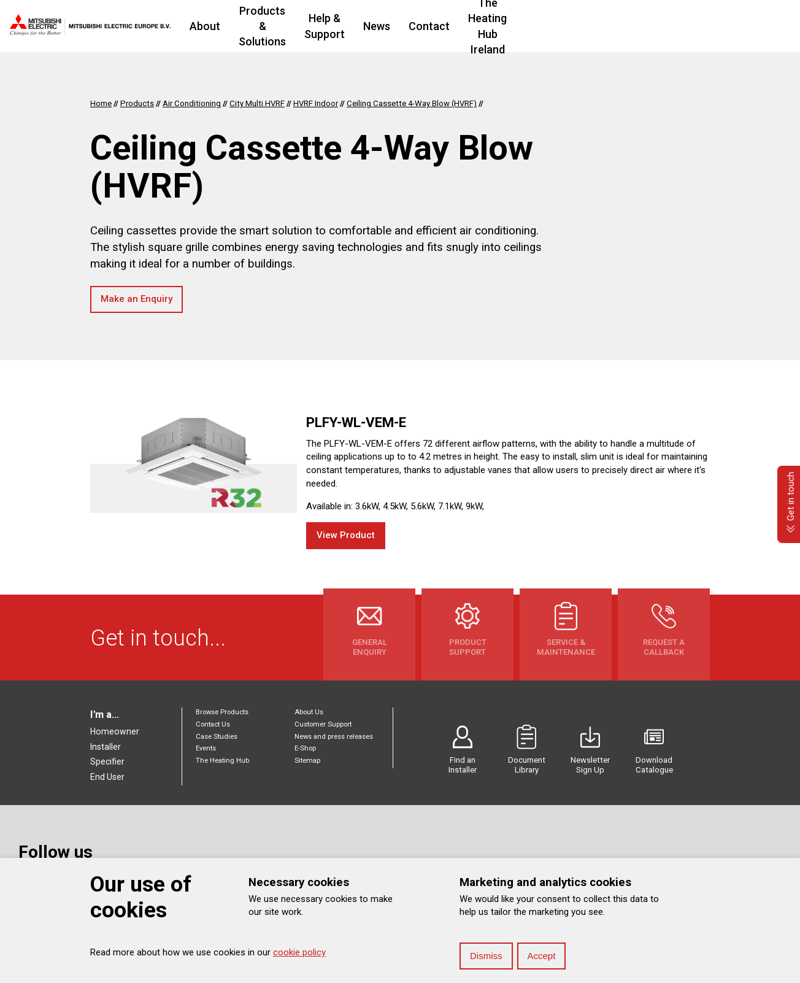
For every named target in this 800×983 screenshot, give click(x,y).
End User (107, 777)
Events (206, 748)
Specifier (107, 761)
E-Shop (305, 748)
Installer (105, 747)
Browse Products (222, 712)
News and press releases (333, 737)
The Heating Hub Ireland (640, 26)
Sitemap (307, 761)
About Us (308, 712)
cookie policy (299, 952)
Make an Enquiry (136, 298)
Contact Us (213, 724)
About (224, 26)
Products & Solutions (311, 26)
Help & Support (419, 26)
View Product (346, 535)
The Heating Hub (222, 761)
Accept (542, 955)
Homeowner (114, 731)
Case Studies (216, 737)
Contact (541, 26)
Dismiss (486, 955)
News (488, 26)
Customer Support (323, 724)
